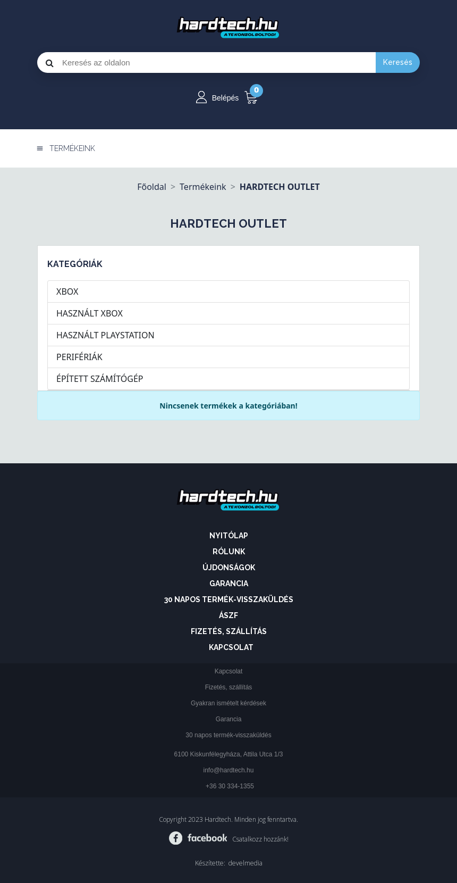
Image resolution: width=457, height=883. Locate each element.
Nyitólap (228, 535)
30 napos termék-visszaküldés (228, 599)
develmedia (245, 863)
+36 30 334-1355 (230, 786)
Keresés (397, 62)
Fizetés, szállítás (229, 631)
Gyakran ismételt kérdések (228, 703)
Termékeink (203, 187)
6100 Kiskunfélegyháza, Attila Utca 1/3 (228, 754)
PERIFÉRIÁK (79, 357)
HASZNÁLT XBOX (89, 313)
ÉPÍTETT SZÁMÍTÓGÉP (99, 379)
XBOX (67, 291)
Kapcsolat (231, 647)
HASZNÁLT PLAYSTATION (105, 335)
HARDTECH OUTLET (280, 187)
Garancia (228, 583)
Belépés (225, 98)
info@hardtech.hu (229, 770)
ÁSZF (228, 615)
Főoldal (151, 187)
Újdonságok (228, 567)
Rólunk (229, 551)
